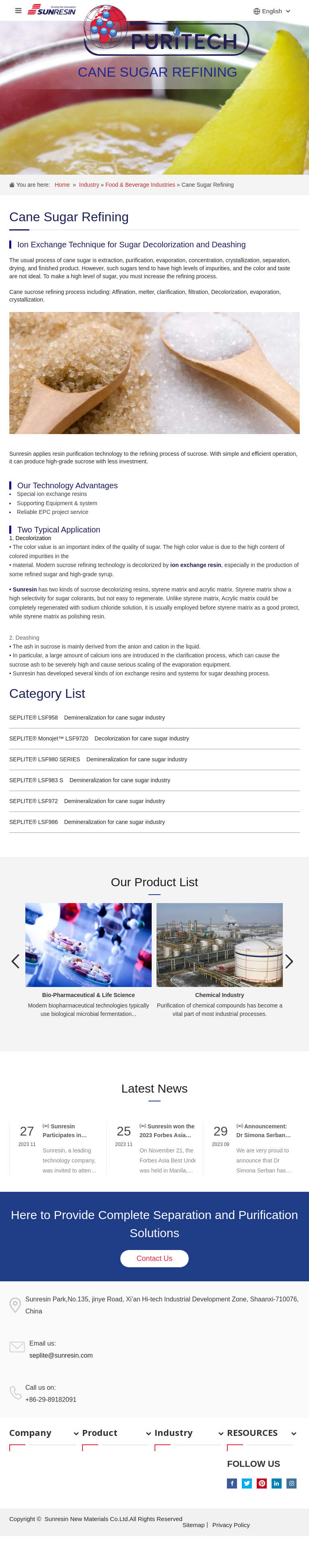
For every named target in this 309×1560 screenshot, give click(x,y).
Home (62, 184)
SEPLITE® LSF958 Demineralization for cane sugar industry (87, 717)
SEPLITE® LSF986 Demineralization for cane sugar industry (87, 822)
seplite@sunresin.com (61, 1355)
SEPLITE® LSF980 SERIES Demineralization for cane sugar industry (98, 759)
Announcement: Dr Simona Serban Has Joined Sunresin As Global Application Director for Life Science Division (264, 1131)
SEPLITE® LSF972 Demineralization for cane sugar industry (87, 801)
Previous (15, 961)
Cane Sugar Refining (207, 184)
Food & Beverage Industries (141, 184)
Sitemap (193, 1524)
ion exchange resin (195, 565)
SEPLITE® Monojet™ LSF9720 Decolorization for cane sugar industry (99, 738)
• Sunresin (23, 589)
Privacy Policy (231, 1524)
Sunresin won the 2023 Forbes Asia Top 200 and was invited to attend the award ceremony (167, 1131)
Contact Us (154, 1258)
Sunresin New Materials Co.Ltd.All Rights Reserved (114, 1518)
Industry (90, 184)
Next (290, 961)
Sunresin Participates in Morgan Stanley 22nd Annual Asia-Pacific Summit (67, 1131)
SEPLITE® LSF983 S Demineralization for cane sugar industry (89, 780)
